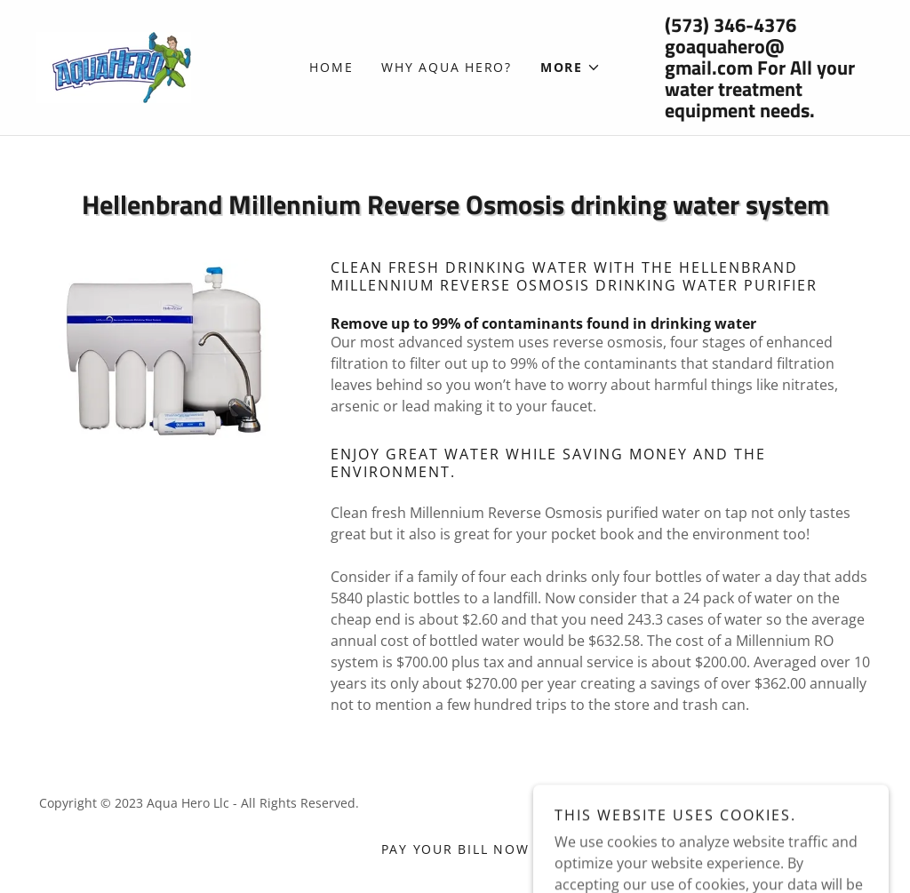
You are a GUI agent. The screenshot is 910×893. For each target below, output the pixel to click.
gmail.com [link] (709, 67)
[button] (570, 67)
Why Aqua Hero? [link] (446, 67)
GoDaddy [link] (745, 802)
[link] (113, 66)
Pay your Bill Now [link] (455, 849)
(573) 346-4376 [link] (730, 25)
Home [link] (331, 67)
